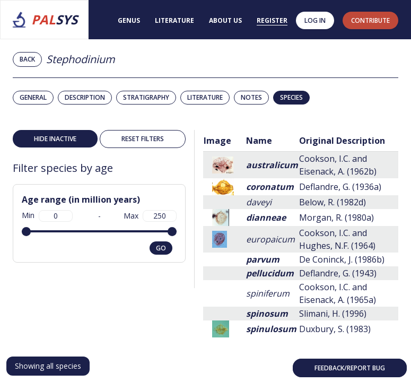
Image (217, 140)
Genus (129, 20)
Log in (315, 20)
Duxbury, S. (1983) (335, 329)
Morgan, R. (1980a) (336, 217)
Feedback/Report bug (349, 367)
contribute (370, 20)
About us (225, 20)
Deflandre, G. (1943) (338, 273)
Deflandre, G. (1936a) (340, 187)
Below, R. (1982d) (332, 202)
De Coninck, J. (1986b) (341, 259)
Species (291, 97)
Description (85, 97)
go (161, 248)
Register (272, 20)
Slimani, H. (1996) (332, 313)
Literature (174, 20)
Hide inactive (55, 138)
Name (259, 140)
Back (27, 59)
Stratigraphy (146, 97)
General (33, 97)
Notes (251, 97)
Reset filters (142, 138)
